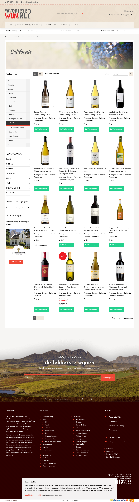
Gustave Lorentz (82, 455)
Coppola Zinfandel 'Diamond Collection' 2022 (44, 287)
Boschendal (80, 444)
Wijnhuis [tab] (10, 174)
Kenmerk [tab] (10, 193)
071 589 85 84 (114, 438)
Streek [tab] (9, 164)
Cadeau (46, 461)
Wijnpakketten (50, 439)
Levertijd (109, 452)
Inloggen (126, 15)
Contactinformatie (49, 463)
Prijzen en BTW (112, 454)
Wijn (44, 419)
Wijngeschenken (51, 436)
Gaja (78, 428)
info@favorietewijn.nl (117, 442)
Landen (14, 36)
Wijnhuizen (77, 417)
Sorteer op (107, 74)
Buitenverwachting (82, 450)
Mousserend (49, 431)
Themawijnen (47, 450)
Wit (46, 422)
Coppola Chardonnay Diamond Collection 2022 (119, 230)
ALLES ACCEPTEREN (33, 495)
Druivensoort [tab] (13, 188)
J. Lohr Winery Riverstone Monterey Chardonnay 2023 (94, 287)
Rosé (46, 433)
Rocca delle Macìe (83, 431)
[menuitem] (75, 25)
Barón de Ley (81, 425)
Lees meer (61, 495)
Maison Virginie (81, 442)
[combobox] (70, 13)
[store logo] (18, 14)
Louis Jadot (80, 439)
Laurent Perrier (81, 433)
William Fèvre (81, 436)
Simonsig (79, 422)
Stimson (78, 447)
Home (7, 36)
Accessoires (47, 455)
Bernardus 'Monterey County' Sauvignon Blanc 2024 (69, 287)
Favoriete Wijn (48, 417)
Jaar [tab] (8, 183)
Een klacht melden (113, 457)
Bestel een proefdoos (53, 442)
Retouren (109, 449)
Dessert (48, 428)
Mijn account (115, 15)
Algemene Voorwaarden (11, 500)
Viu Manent (80, 419)
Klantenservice (129, 11)
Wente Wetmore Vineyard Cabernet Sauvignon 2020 (118, 287)
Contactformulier (49, 466)
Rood (47, 425)
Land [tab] (8, 159)
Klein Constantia (82, 453)
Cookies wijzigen (50, 495)
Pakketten (46, 458)
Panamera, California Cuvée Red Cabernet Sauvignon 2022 (69, 171)
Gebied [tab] (9, 169)
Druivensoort (47, 444)
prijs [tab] (8, 178)
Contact (108, 410)
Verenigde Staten (26, 36)
